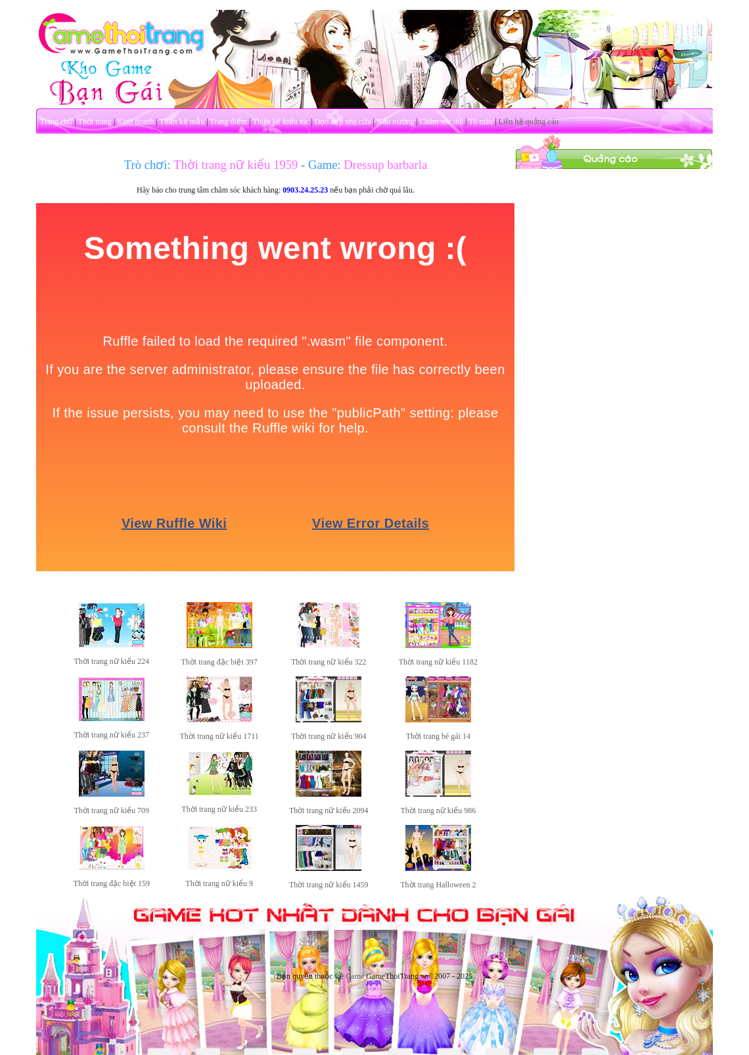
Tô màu (480, 121)
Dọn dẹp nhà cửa (343, 121)
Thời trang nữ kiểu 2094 (329, 810)
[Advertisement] (614, 252)
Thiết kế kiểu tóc (280, 121)
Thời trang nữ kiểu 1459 (329, 884)
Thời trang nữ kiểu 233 (219, 809)
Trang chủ (56, 121)
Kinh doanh (135, 121)
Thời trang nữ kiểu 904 (329, 736)
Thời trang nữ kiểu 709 (111, 810)
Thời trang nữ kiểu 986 (438, 810)
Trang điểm (228, 121)
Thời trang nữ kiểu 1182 (438, 662)
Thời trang (95, 121)
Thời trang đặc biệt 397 (219, 662)
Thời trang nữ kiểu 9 (219, 883)
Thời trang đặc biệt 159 (112, 883)
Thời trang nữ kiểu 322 (329, 662)
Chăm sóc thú (441, 121)
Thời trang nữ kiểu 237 (111, 734)
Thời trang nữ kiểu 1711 (219, 736)
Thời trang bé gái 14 (438, 736)
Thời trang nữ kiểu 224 (111, 661)
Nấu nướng (395, 121)
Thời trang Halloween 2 (438, 884)
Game (355, 976)
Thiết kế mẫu (182, 121)
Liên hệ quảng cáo (529, 121)
